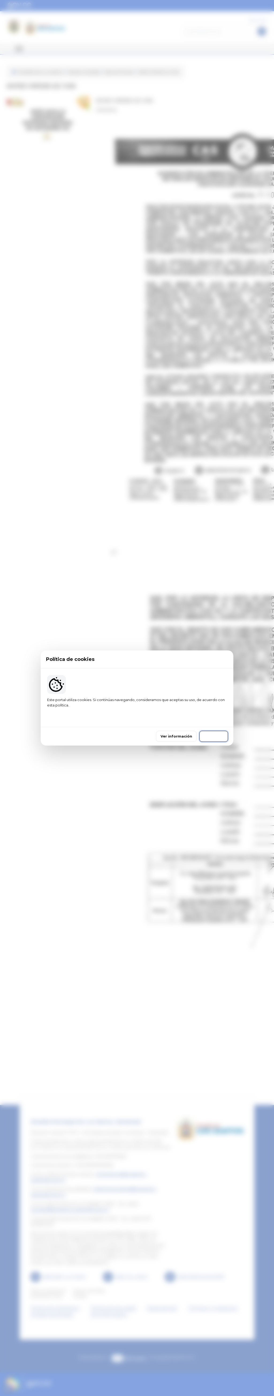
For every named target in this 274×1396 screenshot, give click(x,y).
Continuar (213, 733)
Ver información (176, 733)
